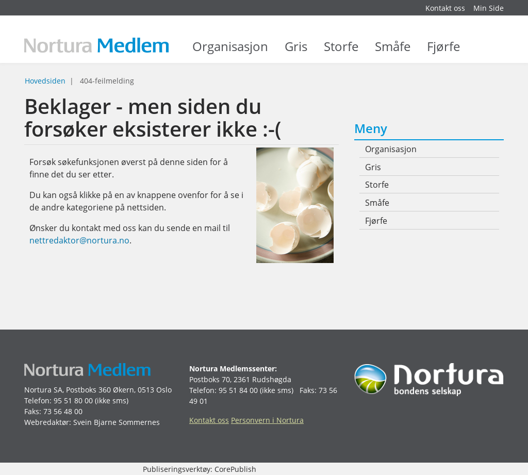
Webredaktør (46, 422)
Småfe (393, 51)
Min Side (488, 8)
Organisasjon (230, 51)
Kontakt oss (445, 8)
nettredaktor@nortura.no (79, 240)
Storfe (341, 51)
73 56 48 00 (62, 411)
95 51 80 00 (73, 400)
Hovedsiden (45, 81)
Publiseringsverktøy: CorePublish (199, 469)
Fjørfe (443, 51)
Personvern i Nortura (267, 420)
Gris (296, 51)
